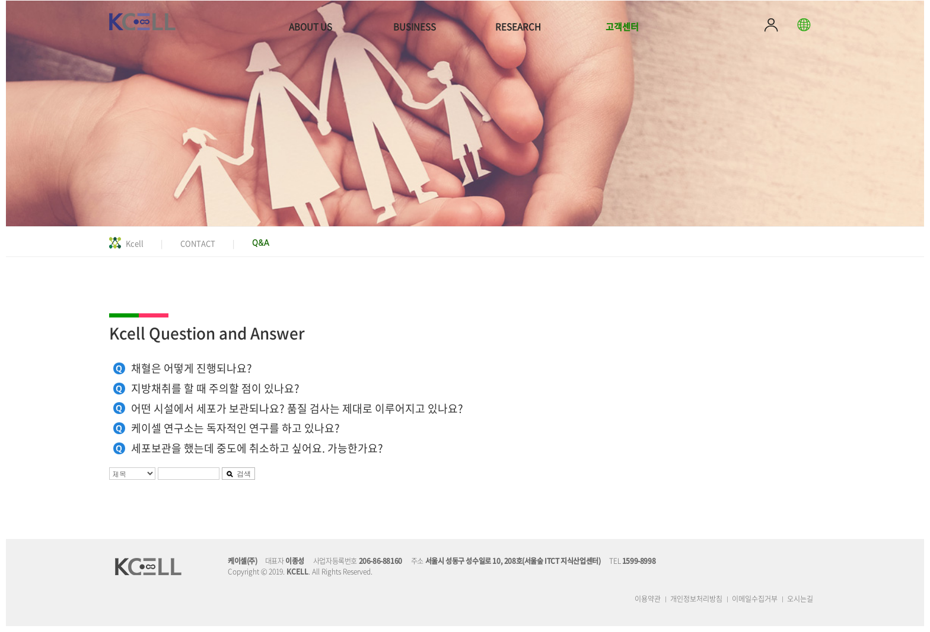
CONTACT (197, 243)
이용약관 (648, 598)
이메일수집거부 (755, 598)
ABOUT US (310, 26)
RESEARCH (518, 26)
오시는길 (800, 598)
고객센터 (622, 26)
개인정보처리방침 (696, 598)
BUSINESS (414, 26)
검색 (238, 473)
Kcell (135, 243)
